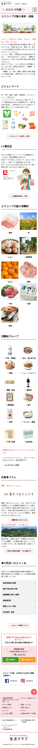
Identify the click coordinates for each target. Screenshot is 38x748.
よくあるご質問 (8, 713)
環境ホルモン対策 (9, 606)
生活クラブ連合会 (21, 3)
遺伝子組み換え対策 (10, 589)
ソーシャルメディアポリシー (10, 726)
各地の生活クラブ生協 (28, 713)
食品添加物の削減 (9, 583)
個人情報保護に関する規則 (28, 721)
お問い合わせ (25, 707)
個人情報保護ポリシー (10, 721)
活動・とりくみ (26, 704)
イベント (24, 710)
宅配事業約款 (8, 729)
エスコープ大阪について (28, 698)
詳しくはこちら (20, 654)
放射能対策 (7, 600)
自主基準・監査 (8, 612)
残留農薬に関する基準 (11, 594)
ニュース (5, 710)
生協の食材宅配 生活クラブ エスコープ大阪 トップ (11, 699)
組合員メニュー (8, 707)
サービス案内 (7, 704)
